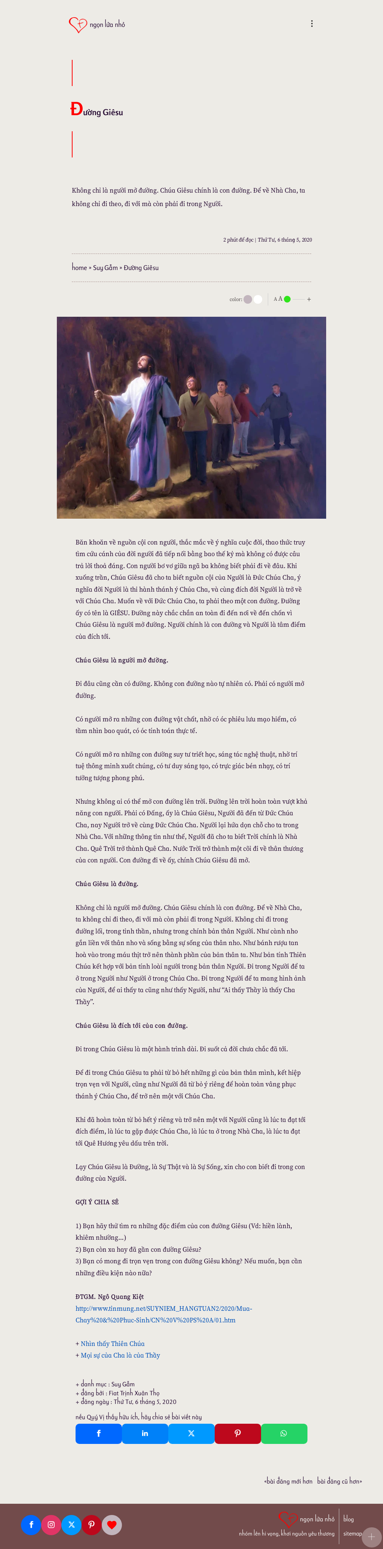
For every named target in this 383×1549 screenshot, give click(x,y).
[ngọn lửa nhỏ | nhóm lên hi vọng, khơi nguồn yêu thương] (287, 1523)
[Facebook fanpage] (31, 1525)
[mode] (247, 299)
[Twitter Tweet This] (191, 1434)
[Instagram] (51, 1525)
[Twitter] (71, 1525)
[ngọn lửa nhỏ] (96, 25)
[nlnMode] (294, 298)
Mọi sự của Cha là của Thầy (120, 1355)
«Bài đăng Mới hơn (288, 1481)
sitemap (352, 1533)
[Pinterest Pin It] (238, 1434)
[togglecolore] (258, 299)
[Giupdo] (112, 1525)
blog (348, 1519)
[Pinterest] (92, 1525)
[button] (372, 1537)
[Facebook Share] (99, 1434)
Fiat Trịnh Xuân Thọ (134, 1393)
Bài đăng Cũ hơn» (339, 1481)
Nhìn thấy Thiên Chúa (113, 1343)
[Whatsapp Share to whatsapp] (284, 1434)
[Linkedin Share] (145, 1434)
